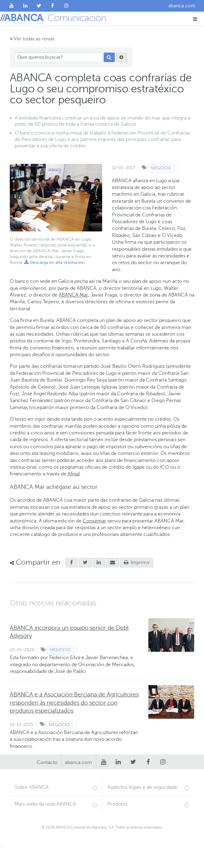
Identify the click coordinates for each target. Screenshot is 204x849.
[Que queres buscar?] (58, 57)
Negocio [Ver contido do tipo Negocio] (161, 168)
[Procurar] (109, 57)
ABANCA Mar (73, 295)
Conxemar (94, 521)
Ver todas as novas (32, 39)
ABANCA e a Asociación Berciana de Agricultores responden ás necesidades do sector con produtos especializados (74, 702)
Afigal (74, 474)
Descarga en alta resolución (54, 262)
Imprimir (136, 562)
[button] (195, 19)
